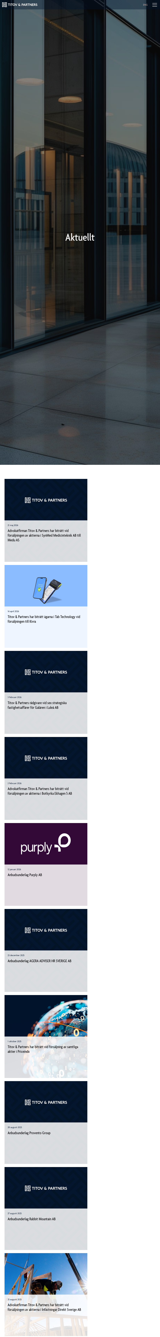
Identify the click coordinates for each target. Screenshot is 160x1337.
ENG (145, 4)
